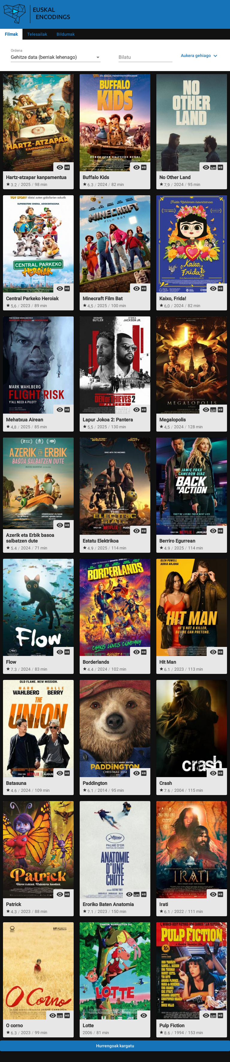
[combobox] (56, 57)
